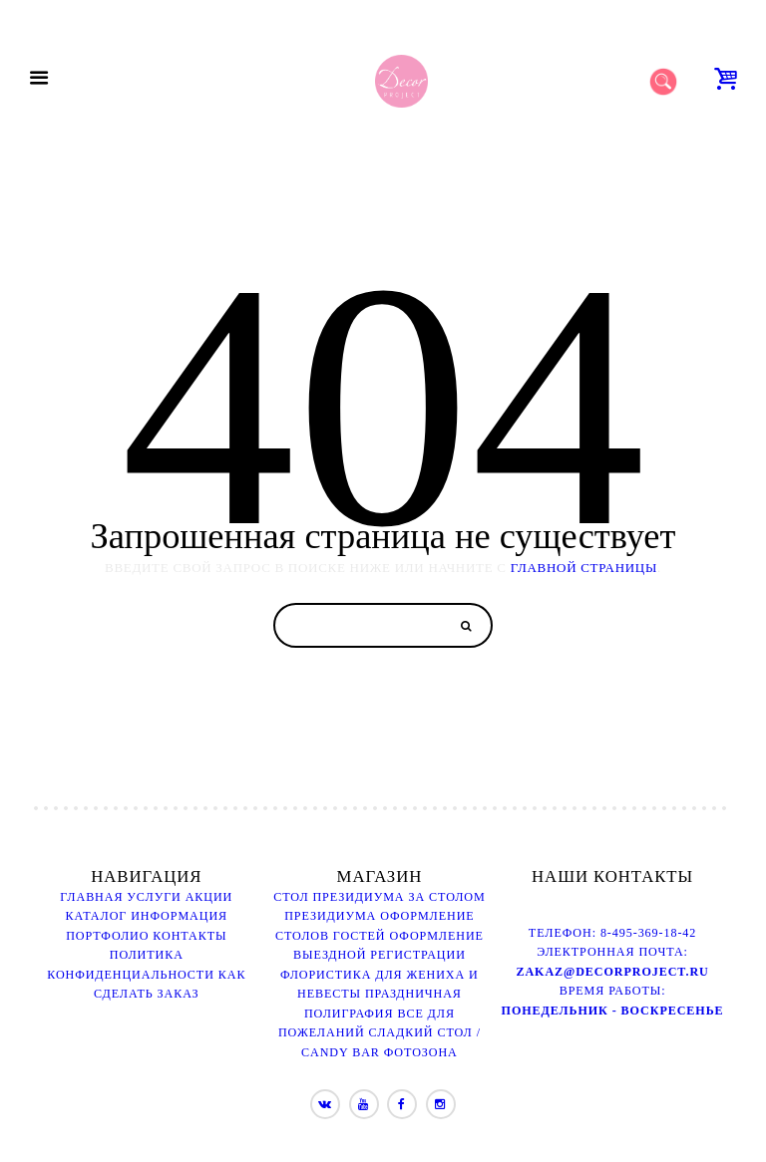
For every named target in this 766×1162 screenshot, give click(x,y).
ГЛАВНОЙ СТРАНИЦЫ (584, 567)
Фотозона (421, 1052)
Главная (91, 897)
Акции (209, 897)
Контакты (189, 936)
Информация (179, 916)
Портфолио (107, 936)
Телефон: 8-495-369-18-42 (612, 933)
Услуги (154, 897)
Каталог (97, 916)
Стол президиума (338, 897)
